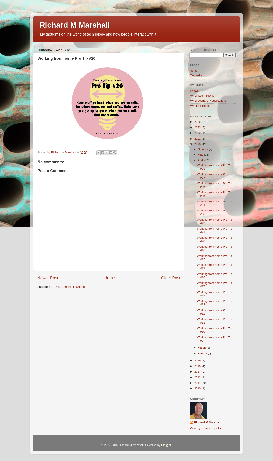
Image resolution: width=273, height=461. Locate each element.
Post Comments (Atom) (70, 286)
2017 (198, 371)
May (201, 154)
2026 (198, 121)
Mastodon (196, 75)
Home (109, 278)
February (204, 353)
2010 (198, 388)
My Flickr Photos (200, 105)
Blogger (166, 445)
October (203, 149)
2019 (198, 360)
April (201, 160)
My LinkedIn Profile (202, 95)
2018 (198, 366)
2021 (198, 138)
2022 (198, 132)
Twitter (194, 90)
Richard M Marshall (74, 25)
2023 (198, 127)
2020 (198, 144)
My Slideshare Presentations (208, 100)
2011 (198, 382)
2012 (198, 377)
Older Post (170, 278)
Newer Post (47, 278)
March (202, 347)
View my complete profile (206, 428)
